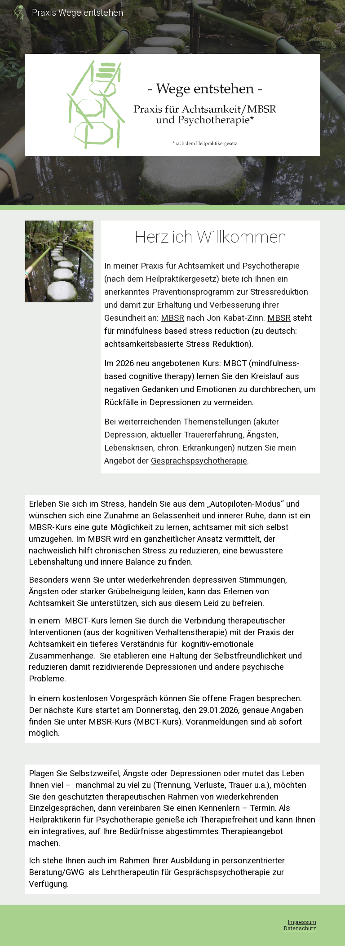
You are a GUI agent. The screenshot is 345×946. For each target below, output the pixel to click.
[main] (210, 237)
